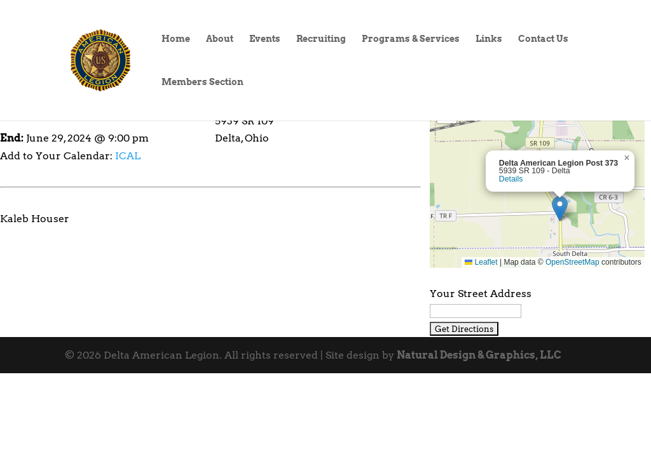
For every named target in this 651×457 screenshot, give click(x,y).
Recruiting (321, 39)
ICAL (127, 156)
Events (264, 39)
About (219, 39)
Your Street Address (480, 294)
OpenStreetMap (572, 262)
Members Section (202, 82)
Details (511, 179)
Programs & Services (411, 39)
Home (175, 39)
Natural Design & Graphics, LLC (479, 355)
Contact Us (543, 39)
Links (489, 39)
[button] (560, 208)
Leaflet (481, 262)
